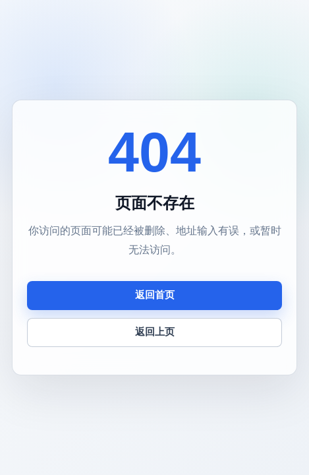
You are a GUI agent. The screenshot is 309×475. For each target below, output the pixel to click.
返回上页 (155, 331)
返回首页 (155, 294)
